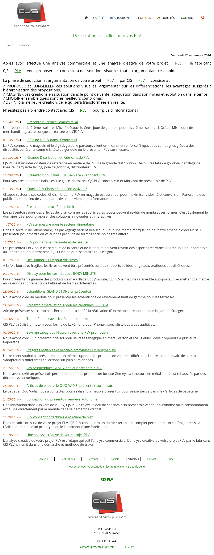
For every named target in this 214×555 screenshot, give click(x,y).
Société (115, 459)
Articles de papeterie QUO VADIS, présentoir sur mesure (70, 385)
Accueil (43, 459)
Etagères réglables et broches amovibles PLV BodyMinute (71, 350)
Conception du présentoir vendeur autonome (61, 399)
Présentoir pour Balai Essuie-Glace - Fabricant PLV (66, 175)
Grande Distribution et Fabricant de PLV (58, 157)
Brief (172, 459)
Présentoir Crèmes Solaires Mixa (52, 122)
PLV (178, 63)
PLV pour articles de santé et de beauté (57, 242)
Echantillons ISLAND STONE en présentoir (58, 291)
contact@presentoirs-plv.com (97, 547)
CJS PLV (129, 547)
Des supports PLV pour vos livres (51, 260)
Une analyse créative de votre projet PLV (57, 434)
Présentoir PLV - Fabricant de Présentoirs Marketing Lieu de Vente (107, 466)
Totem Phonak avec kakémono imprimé (57, 318)
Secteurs (93, 459)
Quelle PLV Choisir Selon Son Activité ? (57, 188)
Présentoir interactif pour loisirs (51, 206)
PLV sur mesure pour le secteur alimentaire (60, 224)
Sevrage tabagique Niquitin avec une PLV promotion (67, 332)
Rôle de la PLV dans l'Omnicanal (52, 139)
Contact (151, 459)
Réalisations (68, 459)
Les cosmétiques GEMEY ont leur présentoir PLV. (64, 368)
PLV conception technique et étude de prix (59, 417)
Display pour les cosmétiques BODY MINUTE (61, 273)
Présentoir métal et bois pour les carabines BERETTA (67, 305)
